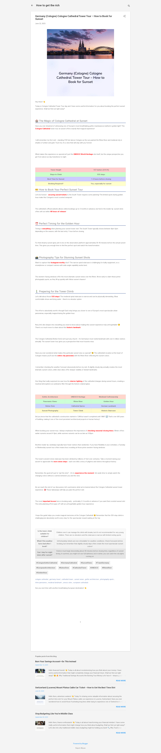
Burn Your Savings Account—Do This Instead (55, 661)
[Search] (129, 6)
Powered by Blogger (80, 744)
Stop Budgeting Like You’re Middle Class (54, 713)
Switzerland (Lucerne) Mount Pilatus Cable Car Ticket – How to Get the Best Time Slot (75, 687)
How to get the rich (47, 5)
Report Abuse (80, 748)
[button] (124, 16)
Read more (121, 681)
